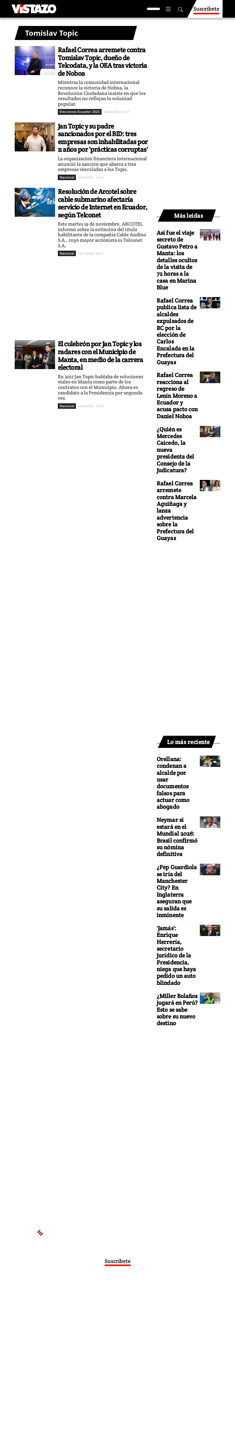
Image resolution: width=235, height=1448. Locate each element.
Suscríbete (206, 11)
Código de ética (112, 1341)
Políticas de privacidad (91, 1335)
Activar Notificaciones (117, 1299)
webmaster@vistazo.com (111, 1317)
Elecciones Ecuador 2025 (80, 111)
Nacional (67, 177)
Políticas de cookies (135, 1335)
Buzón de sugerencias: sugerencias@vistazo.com (112, 1347)
